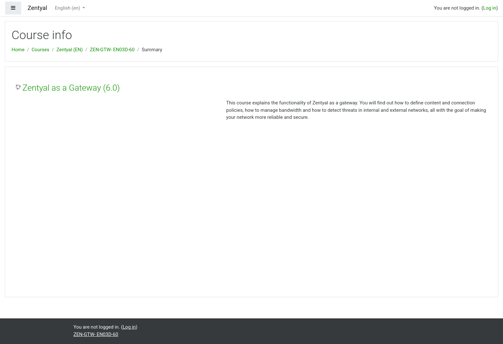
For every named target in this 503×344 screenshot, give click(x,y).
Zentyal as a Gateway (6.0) (71, 88)
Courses (40, 50)
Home (18, 50)
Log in (489, 8)
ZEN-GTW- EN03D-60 (112, 50)
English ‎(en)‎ (68, 8)
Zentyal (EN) (69, 50)
